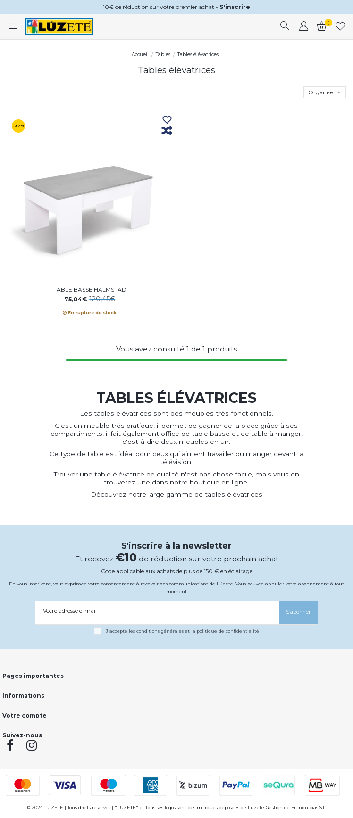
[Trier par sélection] (324, 92)
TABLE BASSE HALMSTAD (89, 289)
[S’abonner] (298, 612)
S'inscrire (234, 6)
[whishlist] (340, 26)
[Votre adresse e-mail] (157, 611)
